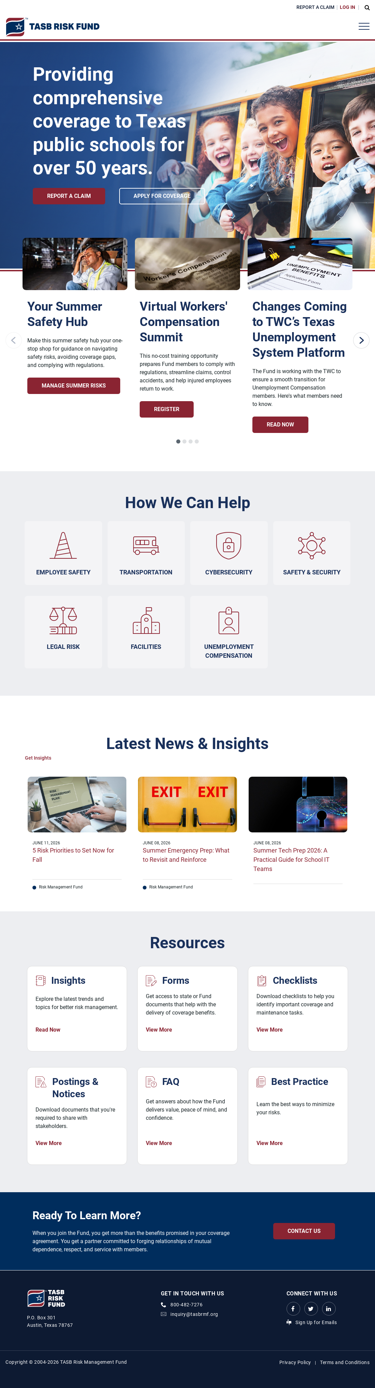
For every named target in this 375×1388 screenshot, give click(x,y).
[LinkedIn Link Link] (329, 1309)
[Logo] (52, 27)
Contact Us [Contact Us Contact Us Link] (304, 1231)
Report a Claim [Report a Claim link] (69, 196)
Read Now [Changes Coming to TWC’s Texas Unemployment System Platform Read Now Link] (280, 424)
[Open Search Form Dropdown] (365, 7)
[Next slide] (361, 340)
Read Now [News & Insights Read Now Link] (48, 1030)
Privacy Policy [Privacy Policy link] (295, 1362)
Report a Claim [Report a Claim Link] (315, 7)
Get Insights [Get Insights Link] (38, 758)
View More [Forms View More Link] (159, 1030)
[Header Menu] (364, 26)
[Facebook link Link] (293, 1309)
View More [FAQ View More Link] (159, 1143)
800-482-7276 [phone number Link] (186, 1304)
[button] (178, 441)
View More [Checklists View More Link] (269, 1030)
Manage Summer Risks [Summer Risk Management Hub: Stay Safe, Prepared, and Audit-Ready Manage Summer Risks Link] (74, 385)
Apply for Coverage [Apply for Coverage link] (165, 196)
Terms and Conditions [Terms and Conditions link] (345, 1362)
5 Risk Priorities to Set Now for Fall (73, 855)
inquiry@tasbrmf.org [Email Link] (194, 1314)
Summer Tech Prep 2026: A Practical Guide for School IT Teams (291, 860)
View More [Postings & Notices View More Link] (49, 1143)
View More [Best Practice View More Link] (269, 1143)
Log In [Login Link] (347, 7)
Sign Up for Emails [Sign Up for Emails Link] (316, 1322)
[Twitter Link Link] (311, 1309)
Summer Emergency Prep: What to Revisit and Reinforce (186, 855)
